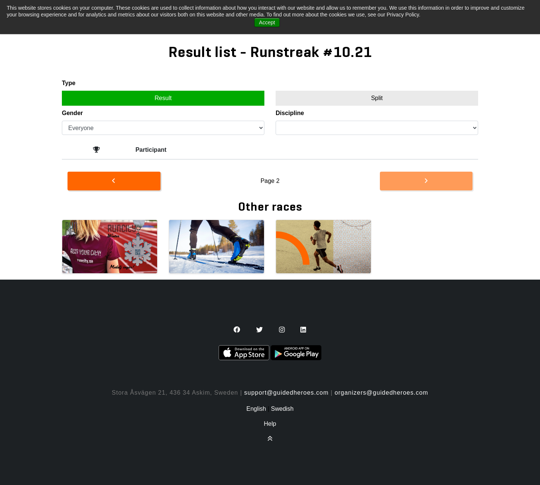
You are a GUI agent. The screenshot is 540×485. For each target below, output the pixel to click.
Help (270, 424)
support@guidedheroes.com (286, 392)
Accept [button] (267, 22)
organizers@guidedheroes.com (381, 392)
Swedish (282, 409)
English (256, 409)
